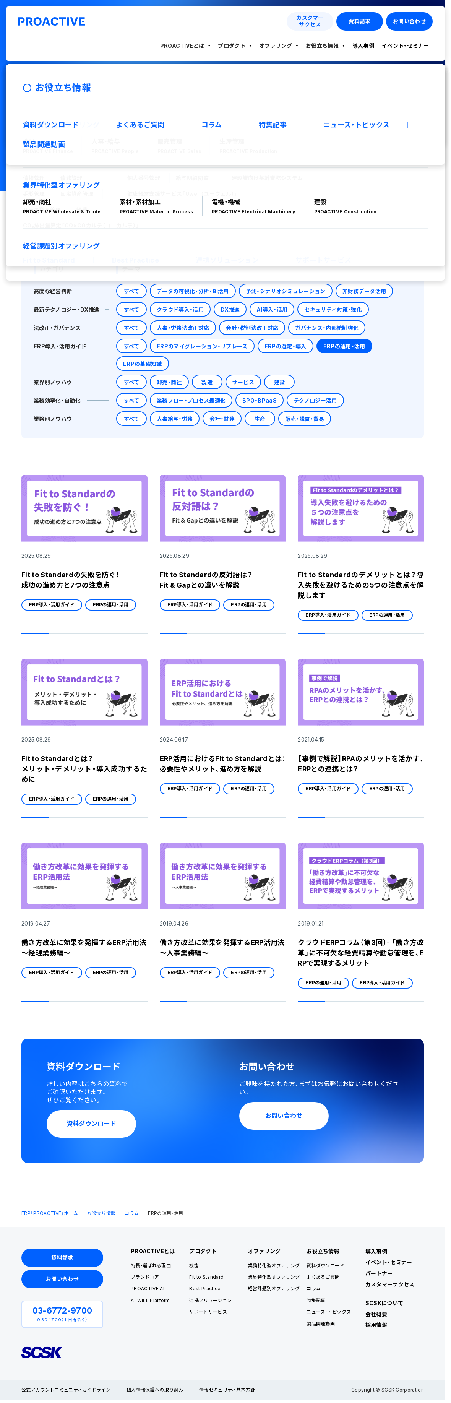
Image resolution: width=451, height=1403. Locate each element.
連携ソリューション (210, 1300)
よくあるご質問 (323, 1277)
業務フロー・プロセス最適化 (191, 400)
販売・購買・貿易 (304, 419)
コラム (132, 1213)
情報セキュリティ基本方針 (227, 1390)
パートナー (379, 1273)
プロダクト (231, 45)
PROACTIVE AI (147, 1288)
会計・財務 (222, 419)
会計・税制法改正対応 (252, 328)
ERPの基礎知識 (142, 363)
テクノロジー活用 (315, 400)
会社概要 (376, 1314)
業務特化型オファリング (274, 1265)
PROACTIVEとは (182, 45)
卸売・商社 (169, 382)
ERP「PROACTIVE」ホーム (49, 1213)
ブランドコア (145, 1277)
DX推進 (230, 309)
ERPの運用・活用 (344, 346)
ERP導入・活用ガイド (60, 346)
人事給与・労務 (175, 419)
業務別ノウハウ (53, 419)
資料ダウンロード (325, 1265)
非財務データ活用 (364, 291)
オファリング (275, 45)
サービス (243, 382)
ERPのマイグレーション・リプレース (202, 346)
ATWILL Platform (150, 1300)
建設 (279, 382)
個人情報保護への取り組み (155, 1390)
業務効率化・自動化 (57, 400)
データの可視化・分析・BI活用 (193, 291)
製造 (207, 382)
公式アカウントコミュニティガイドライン (65, 1390)
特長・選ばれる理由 (151, 1265)
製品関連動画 (321, 1324)
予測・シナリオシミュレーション (286, 291)
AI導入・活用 (271, 309)
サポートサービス (208, 1312)
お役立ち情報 (322, 45)
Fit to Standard (206, 1277)
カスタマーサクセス (390, 1284)
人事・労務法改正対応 (183, 328)
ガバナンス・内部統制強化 (327, 328)
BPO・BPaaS (259, 400)
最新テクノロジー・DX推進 (66, 309)
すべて (132, 291)
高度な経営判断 (53, 291)
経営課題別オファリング (274, 1288)
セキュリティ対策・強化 (333, 309)
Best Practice (205, 1288)
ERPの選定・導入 (285, 346)
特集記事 (316, 1300)
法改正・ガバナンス (57, 328)
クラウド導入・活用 (180, 309)
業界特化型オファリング (274, 1277)
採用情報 (376, 1325)
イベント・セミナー (405, 45)
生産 (260, 419)
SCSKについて (384, 1303)
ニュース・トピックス (329, 1312)
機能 (194, 1265)
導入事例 (363, 45)
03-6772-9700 (62, 1310)
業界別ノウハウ (53, 382)
